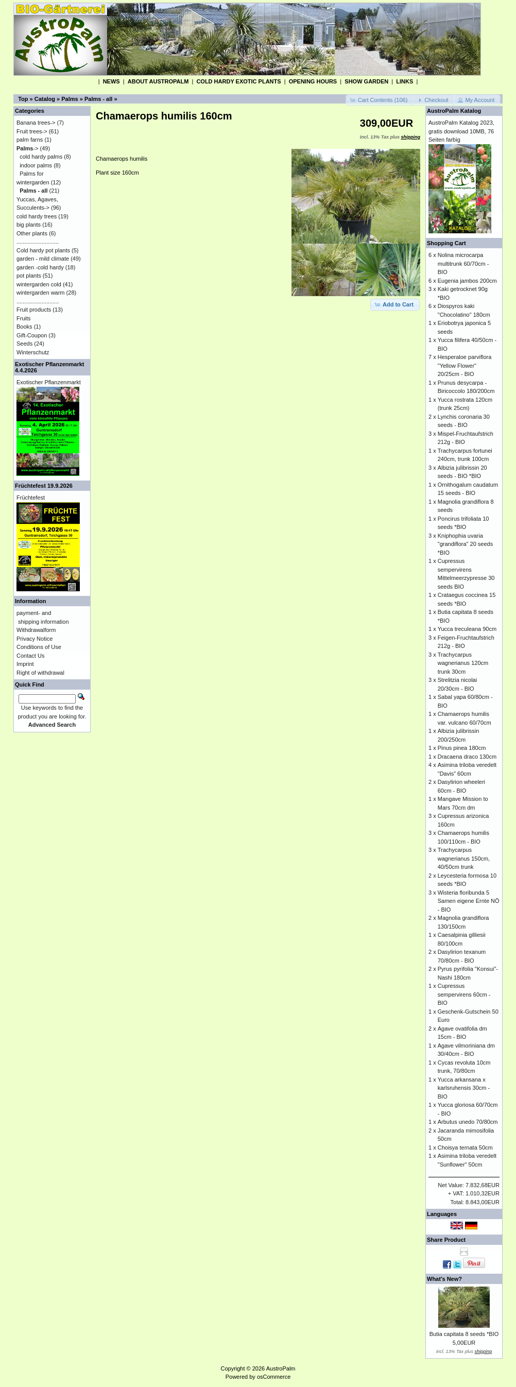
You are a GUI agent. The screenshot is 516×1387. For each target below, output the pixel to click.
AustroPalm (281, 1368)
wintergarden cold (38, 284)
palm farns (29, 139)
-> (27, 148)
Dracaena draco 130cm (467, 757)
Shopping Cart (446, 243)
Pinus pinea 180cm (462, 748)
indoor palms (36, 165)
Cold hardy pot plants (43, 250)
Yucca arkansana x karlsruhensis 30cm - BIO (464, 1088)
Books (24, 326)
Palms (69, 99)
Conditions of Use (38, 647)
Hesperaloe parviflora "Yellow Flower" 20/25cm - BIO (465, 365)
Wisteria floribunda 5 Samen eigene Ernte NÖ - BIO (469, 901)
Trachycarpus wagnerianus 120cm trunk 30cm (463, 663)
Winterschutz (32, 352)
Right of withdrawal (40, 673)
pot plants (28, 275)
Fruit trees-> (31, 131)
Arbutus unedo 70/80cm (468, 1122)
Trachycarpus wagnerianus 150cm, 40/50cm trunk (464, 858)
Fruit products (33, 309)
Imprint (25, 664)
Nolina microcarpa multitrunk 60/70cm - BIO (463, 263)
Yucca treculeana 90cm (467, 629)
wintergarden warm (40, 292)
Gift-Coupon (31, 335)
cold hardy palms (41, 156)
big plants (28, 224)
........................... (37, 241)
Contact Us (30, 656)
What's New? (444, 1279)
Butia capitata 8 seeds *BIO (464, 1334)
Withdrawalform (36, 630)
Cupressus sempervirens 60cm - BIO (464, 994)
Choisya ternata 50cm (465, 1147)
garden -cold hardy (40, 267)
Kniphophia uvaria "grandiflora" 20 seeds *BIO (465, 544)
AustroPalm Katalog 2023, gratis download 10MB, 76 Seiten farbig (461, 131)
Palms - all (98, 99)
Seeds (24, 343)
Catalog (45, 99)
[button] (380, 100)
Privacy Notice (34, 639)
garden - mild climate (42, 258)
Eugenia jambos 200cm (467, 281)
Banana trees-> (36, 122)
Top (23, 99)
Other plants (31, 233)
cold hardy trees (36, 216)
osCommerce (273, 1377)
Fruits (23, 318)
